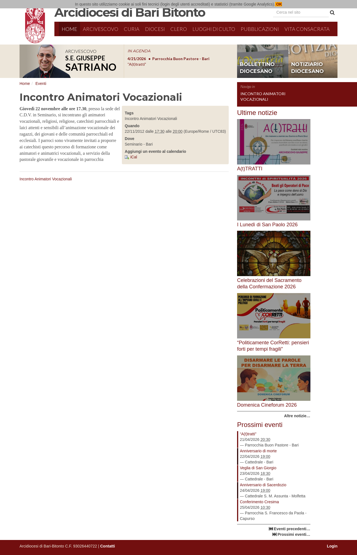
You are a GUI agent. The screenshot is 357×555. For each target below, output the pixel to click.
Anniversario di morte (258, 451)
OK (278, 4)
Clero (178, 29)
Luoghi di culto (213, 29)
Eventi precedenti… (292, 529)
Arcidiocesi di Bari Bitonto (129, 12)
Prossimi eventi (260, 424)
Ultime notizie (257, 112)
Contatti (107, 546)
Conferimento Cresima (259, 502)
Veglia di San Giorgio (258, 468)
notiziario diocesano (307, 68)
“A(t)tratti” (248, 434)
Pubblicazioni (260, 29)
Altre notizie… (297, 416)
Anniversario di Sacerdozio (263, 485)
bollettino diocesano (257, 68)
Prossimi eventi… (294, 534)
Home (69, 29)
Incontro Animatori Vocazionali (46, 179)
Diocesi (155, 29)
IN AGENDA (138, 50)
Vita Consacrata (307, 29)
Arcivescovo (100, 29)
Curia (131, 29)
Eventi (40, 83)
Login (332, 546)
